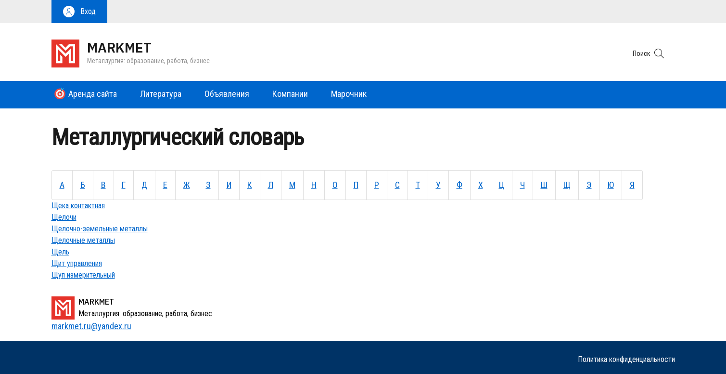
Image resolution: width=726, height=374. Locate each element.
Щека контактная (78, 205)
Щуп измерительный (83, 275)
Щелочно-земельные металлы (99, 228)
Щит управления (76, 263)
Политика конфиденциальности (626, 359)
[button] (79, 11)
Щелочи (63, 217)
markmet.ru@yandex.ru (91, 326)
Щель (60, 251)
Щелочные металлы (83, 240)
